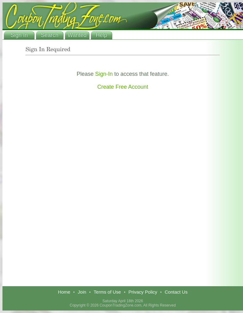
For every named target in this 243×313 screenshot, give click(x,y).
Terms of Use (107, 292)
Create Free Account (122, 87)
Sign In (19, 35)
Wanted (77, 35)
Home (64, 292)
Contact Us (176, 292)
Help (101, 35)
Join (82, 292)
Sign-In (104, 74)
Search (49, 35)
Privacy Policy (142, 292)
